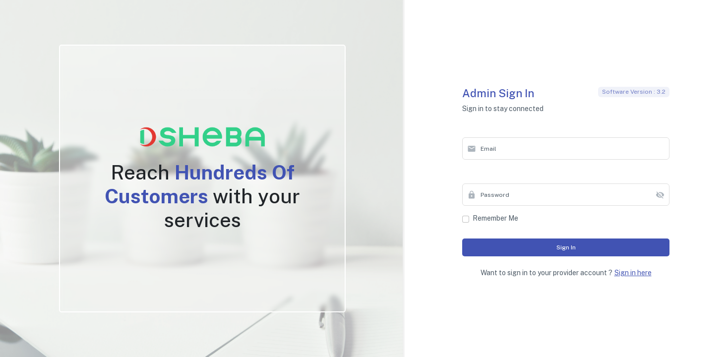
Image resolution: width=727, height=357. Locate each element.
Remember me (495, 218)
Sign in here (633, 273)
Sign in (566, 247)
